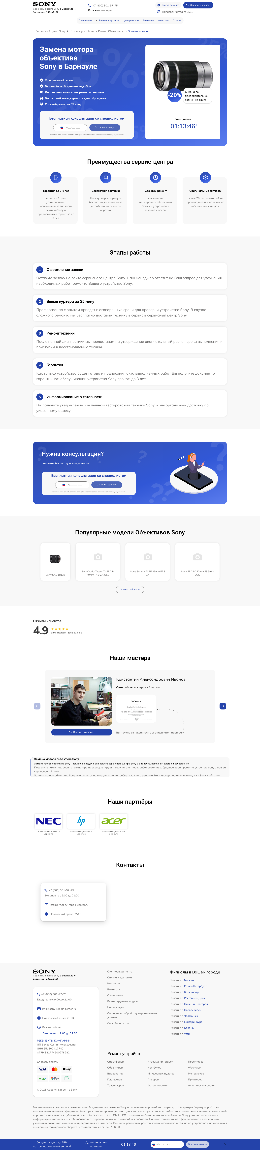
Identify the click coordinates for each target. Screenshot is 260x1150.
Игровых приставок (160, 1061)
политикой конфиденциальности (110, 134)
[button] (223, 706)
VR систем (194, 1067)
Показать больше (130, 589)
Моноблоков (196, 1073)
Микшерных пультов (161, 1073)
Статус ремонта (168, 5)
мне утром (100, 10)
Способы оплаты (118, 1023)
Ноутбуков (154, 1067)
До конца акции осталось (96, 1144)
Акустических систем (202, 1085)
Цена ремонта (131, 20)
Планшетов (114, 1079)
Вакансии (148, 20)
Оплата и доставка (119, 977)
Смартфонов (115, 1061)
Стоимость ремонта (119, 971)
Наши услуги (115, 1007)
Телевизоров (115, 1085)
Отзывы (177, 20)
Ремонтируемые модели (122, 1001)
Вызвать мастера (81, 732)
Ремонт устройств (109, 20)
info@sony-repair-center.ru (56, 1009)
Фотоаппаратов (158, 1085)
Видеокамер (115, 1073)
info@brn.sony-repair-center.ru (66, 905)
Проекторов (195, 1061)
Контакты (163, 20)
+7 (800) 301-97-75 (105, 5)
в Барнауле (68, 8)
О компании (85, 20)
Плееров (153, 1079)
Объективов (115, 1067)
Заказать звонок (197, 5)
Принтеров (195, 1079)
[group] (48, 824)
